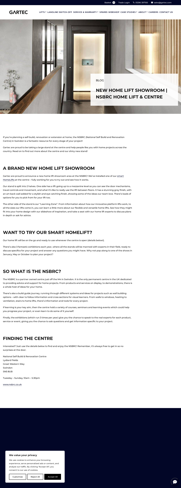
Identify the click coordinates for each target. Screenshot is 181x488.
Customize (18, 477)
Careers (153, 12)
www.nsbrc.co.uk (12, 384)
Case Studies (128, 12)
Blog (100, 80)
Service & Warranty (85, 12)
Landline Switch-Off (59, 12)
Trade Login (124, 2)
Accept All (53, 477)
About (142, 12)
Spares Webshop (109, 12)
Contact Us (166, 12)
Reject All (35, 477)
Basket (110, 2)
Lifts (42, 12)
